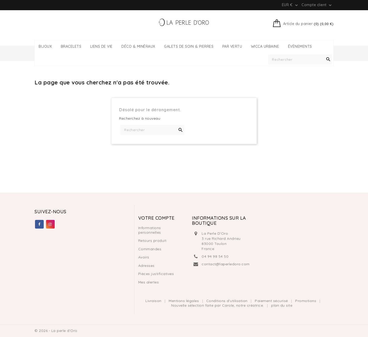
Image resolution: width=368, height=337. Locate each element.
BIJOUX (45, 46)
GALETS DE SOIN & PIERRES (188, 46)
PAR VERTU (232, 46)
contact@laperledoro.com (226, 264)
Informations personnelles (149, 230)
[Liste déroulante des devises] (290, 5)
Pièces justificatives (156, 273)
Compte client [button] (317, 5)
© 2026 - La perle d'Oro (55, 330)
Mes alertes (148, 282)
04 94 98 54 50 (215, 256)
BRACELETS (71, 46)
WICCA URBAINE (265, 46)
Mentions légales (184, 300)
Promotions (306, 300)
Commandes (150, 249)
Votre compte (156, 218)
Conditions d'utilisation (227, 300)
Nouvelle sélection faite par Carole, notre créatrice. (218, 305)
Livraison (154, 300)
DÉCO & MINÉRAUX (138, 46)
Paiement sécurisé (272, 300)
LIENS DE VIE (101, 46)
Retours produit (152, 240)
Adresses (146, 265)
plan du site (281, 305)
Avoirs (143, 257)
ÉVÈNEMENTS (300, 46)
